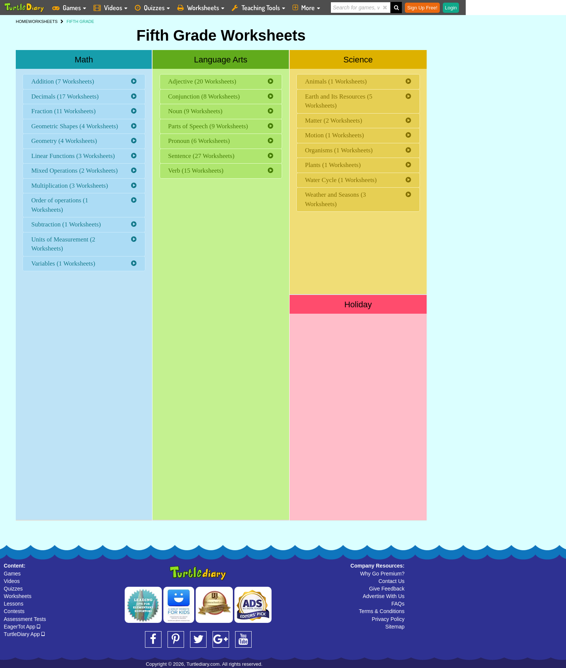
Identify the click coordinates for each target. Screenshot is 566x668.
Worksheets (18, 596)
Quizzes (13, 589)
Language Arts (221, 59)
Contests (14, 611)
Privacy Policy (388, 619)
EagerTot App (22, 627)
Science (358, 59)
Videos (12, 581)
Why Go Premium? (382, 574)
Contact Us (392, 581)
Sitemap (395, 627)
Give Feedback (387, 589)
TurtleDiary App (24, 634)
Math (84, 59)
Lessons (13, 604)
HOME (22, 21)
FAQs (398, 604)
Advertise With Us (384, 596)
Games (12, 574)
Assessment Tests (25, 619)
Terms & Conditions (382, 611)
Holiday (358, 304)
